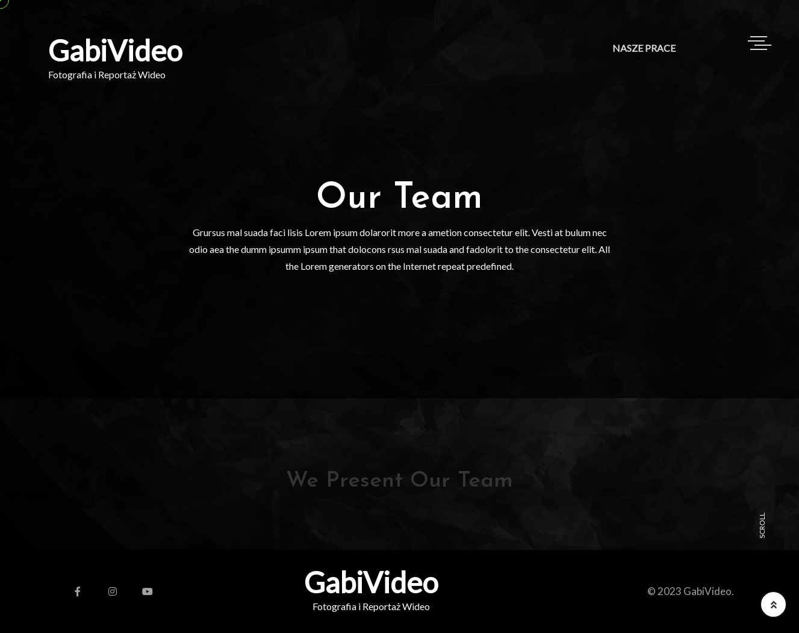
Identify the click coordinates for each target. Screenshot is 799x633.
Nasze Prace (644, 48)
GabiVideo (115, 50)
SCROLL (761, 525)
